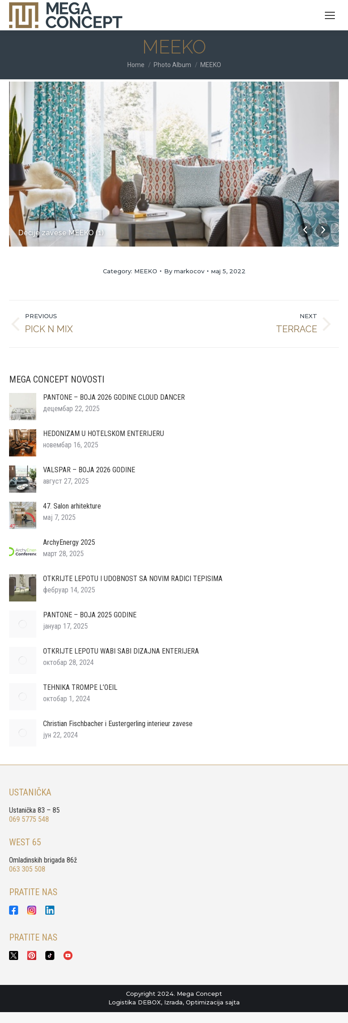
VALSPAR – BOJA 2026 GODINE (89, 469)
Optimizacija (204, 1002)
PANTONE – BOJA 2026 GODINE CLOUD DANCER (114, 397)
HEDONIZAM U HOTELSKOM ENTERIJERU (103, 433)
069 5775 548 (29, 819)
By (184, 271)
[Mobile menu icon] (330, 15)
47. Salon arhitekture (72, 506)
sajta (232, 1002)
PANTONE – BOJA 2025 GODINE (89, 615)
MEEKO (145, 271)
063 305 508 (27, 869)
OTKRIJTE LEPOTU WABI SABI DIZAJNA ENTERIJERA (121, 651)
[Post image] (22, 406)
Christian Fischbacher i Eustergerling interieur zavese (118, 723)
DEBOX (149, 1002)
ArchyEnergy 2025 (69, 542)
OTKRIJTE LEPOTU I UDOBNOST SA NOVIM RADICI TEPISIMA (132, 578)
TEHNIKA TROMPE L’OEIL (80, 687)
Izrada (173, 1002)
